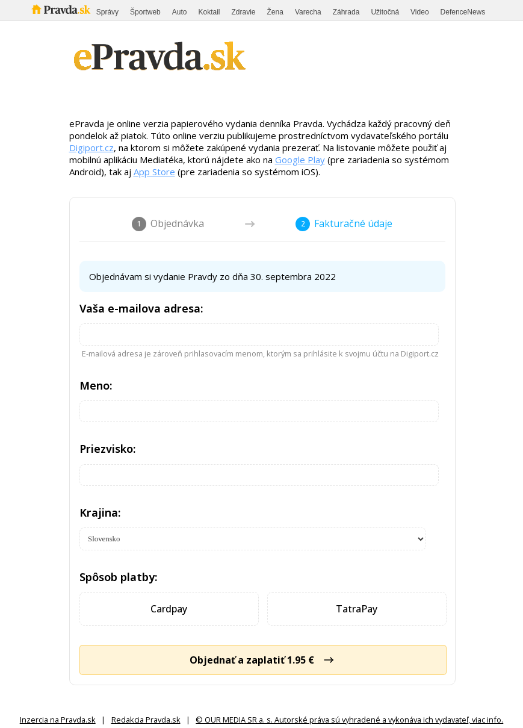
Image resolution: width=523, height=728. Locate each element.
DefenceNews (463, 12)
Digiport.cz (91, 148)
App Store (154, 172)
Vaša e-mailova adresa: (141, 308)
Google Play (300, 160)
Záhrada (346, 12)
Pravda (61, 9)
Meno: (96, 385)
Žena (275, 12)
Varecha (308, 12)
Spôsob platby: (118, 577)
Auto (179, 12)
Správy (107, 12)
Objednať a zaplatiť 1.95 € (262, 660)
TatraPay (356, 608)
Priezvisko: (107, 448)
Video (419, 12)
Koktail (209, 12)
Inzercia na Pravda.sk (58, 719)
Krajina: (100, 512)
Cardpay (168, 608)
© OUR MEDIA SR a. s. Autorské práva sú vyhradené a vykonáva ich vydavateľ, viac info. (349, 719)
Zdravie (244, 12)
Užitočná (385, 12)
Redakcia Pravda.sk (146, 719)
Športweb (145, 12)
